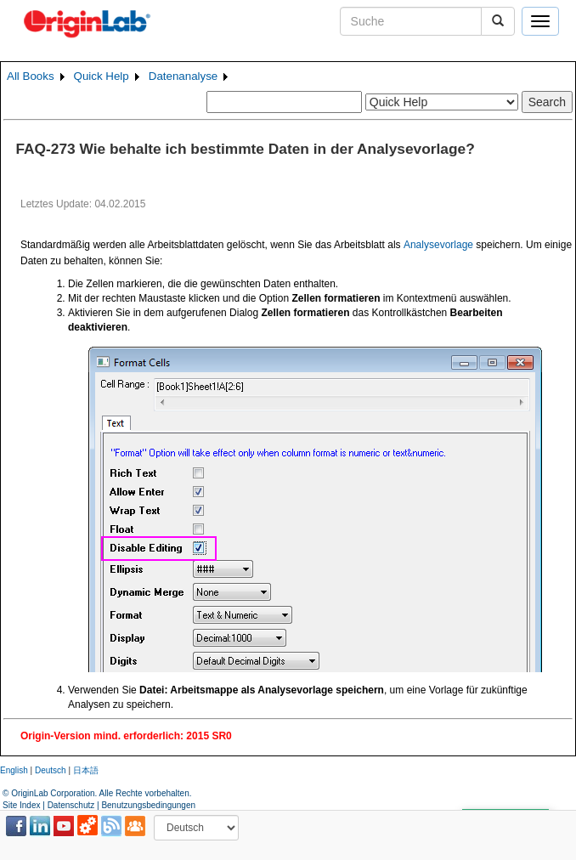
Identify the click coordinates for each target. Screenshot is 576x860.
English (14, 770)
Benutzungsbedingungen (148, 805)
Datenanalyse (183, 76)
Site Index (21, 805)
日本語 (86, 770)
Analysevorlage (438, 245)
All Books (30, 76)
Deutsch (50, 770)
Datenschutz (71, 805)
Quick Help (101, 76)
